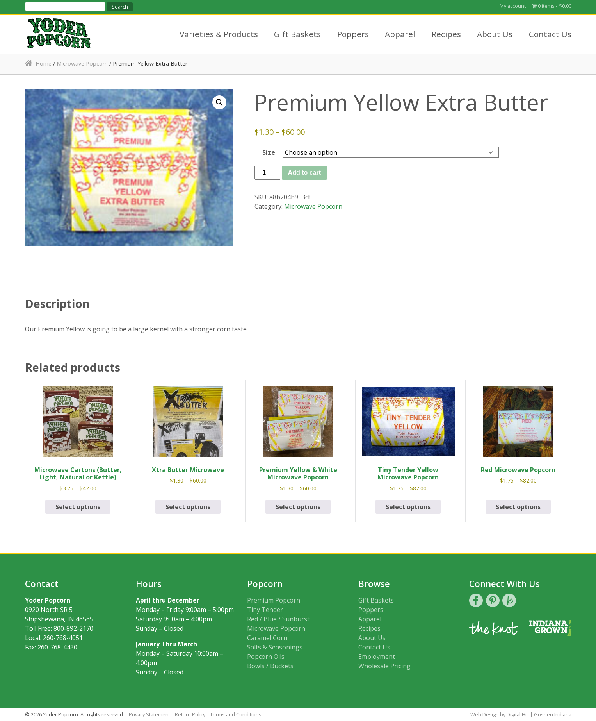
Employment (376, 656)
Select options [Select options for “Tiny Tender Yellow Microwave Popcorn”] (408, 507)
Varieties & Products (219, 34)
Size (268, 152)
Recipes (446, 34)
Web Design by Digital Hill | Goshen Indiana (520, 714)
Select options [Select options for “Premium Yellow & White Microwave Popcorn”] (298, 507)
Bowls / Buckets (270, 666)
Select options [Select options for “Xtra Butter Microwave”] (187, 507)
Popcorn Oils (266, 656)
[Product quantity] (267, 173)
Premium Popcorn (273, 600)
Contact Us (550, 34)
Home (44, 63)
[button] (219, 102)
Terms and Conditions (236, 714)
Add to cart (304, 172)
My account (513, 5)
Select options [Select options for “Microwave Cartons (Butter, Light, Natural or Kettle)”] (77, 507)
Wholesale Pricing (384, 666)
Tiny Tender (265, 609)
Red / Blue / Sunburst (278, 619)
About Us (494, 34)
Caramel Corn (267, 637)
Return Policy (190, 714)
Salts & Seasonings (274, 647)
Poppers (353, 34)
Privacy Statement (149, 714)
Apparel (400, 34)
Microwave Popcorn (82, 63)
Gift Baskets (297, 34)
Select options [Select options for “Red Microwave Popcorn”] (518, 507)
